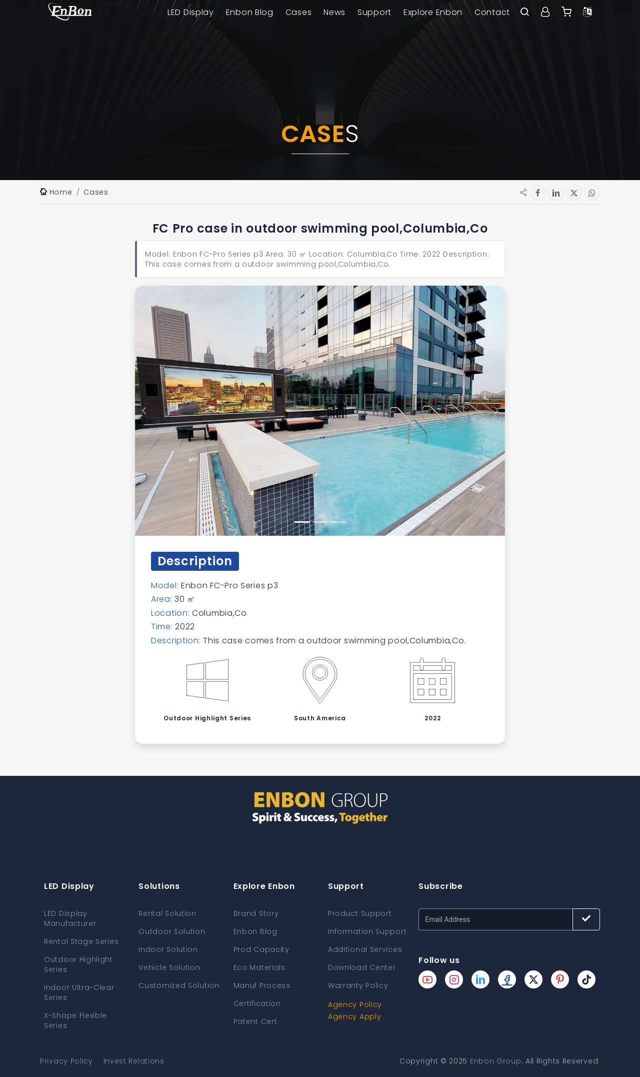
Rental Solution (167, 913)
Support (375, 12)
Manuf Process (262, 985)
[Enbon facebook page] (507, 979)
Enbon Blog (250, 12)
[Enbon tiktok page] (587, 979)
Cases (299, 12)
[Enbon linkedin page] (481, 979)
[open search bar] (524, 13)
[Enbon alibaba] (566, 13)
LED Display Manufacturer (70, 918)
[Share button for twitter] (574, 192)
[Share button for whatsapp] (592, 192)
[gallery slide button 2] (320, 522)
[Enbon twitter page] (533, 979)
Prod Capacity (262, 949)
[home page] (70, 12)
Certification (257, 1003)
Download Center (362, 967)
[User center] (545, 13)
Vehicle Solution (169, 967)
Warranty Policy (358, 985)
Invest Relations (134, 1061)
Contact (492, 12)
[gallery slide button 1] (302, 522)
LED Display (191, 12)
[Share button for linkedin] (556, 192)
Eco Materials (260, 967)
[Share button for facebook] (538, 192)
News (335, 12)
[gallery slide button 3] (338, 522)
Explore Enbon (433, 12)
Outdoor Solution (171, 931)
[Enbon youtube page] (427, 979)
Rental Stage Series (81, 941)
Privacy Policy (66, 1061)
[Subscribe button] (586, 919)
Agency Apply (354, 1016)
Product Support (360, 913)
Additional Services (365, 949)
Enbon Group (496, 1061)
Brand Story (256, 913)
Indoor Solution (168, 949)
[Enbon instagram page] (454, 979)
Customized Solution (178, 985)
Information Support (367, 931)
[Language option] (587, 13)
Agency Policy (355, 1004)
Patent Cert (256, 1021)
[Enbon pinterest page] (560, 979)
